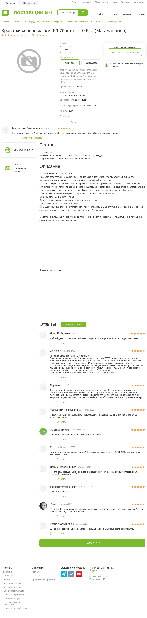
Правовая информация (43, 579)
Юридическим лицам (13, 591)
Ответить (61, 343)
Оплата (6, 579)
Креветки (47, 21)
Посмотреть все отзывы (30, 138)
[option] (29, 61)
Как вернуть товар (12, 587)
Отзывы (36, 575)
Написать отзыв (73, 324)
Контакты (36, 572)
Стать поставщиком (81, 2)
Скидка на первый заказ (15, 608)
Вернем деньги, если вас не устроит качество (126, 65)
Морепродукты (32, 21)
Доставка (125, 2)
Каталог (17, 21)
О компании (38, 568)
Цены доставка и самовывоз (11, 603)
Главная (5, 21)
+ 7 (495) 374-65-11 (101, 567)
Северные (57, 21)
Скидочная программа (14, 594)
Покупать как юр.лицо (106, 2)
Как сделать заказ (12, 583)
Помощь (7, 568)
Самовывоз (139, 2)
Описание (64, 116)
